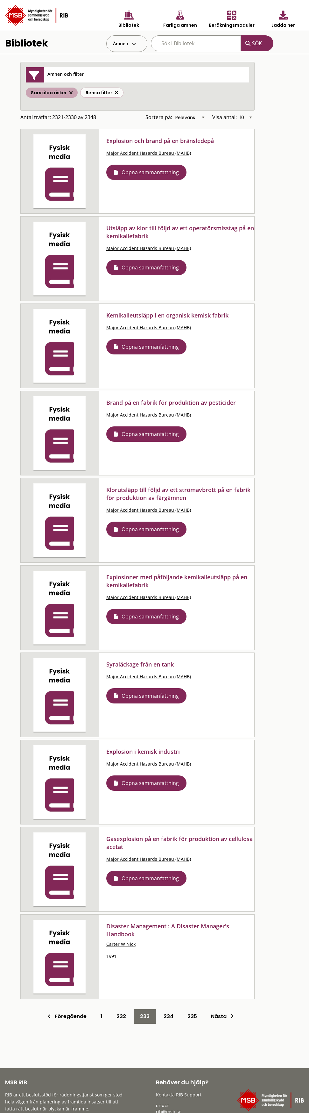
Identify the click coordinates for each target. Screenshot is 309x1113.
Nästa (222, 1016)
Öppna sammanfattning (150, 172)
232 (121, 1016)
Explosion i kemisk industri (143, 751)
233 (145, 1016)
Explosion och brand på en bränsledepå (160, 141)
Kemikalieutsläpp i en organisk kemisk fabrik (167, 315)
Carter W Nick (121, 944)
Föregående (67, 1016)
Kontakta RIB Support (178, 1095)
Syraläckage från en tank (140, 664)
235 (192, 1016)
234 (168, 1016)
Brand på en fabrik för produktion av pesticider (171, 402)
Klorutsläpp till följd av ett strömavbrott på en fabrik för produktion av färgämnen (178, 494)
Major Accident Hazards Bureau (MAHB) (148, 153)
